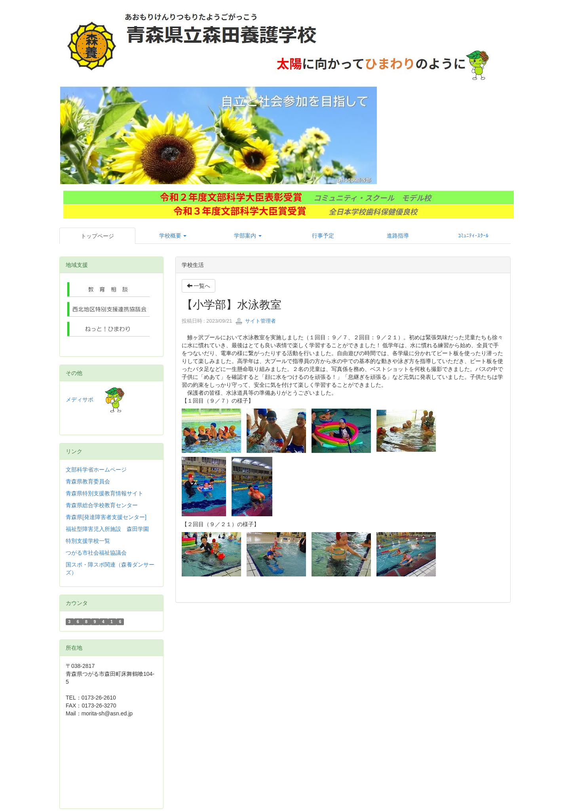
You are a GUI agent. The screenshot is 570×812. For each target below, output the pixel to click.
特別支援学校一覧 (88, 541)
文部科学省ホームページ (96, 469)
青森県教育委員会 (88, 481)
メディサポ (95, 399)
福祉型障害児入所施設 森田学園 (107, 529)
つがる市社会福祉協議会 (96, 553)
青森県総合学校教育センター (102, 505)
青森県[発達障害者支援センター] (106, 517)
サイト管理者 (255, 321)
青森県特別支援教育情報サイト (104, 493)
